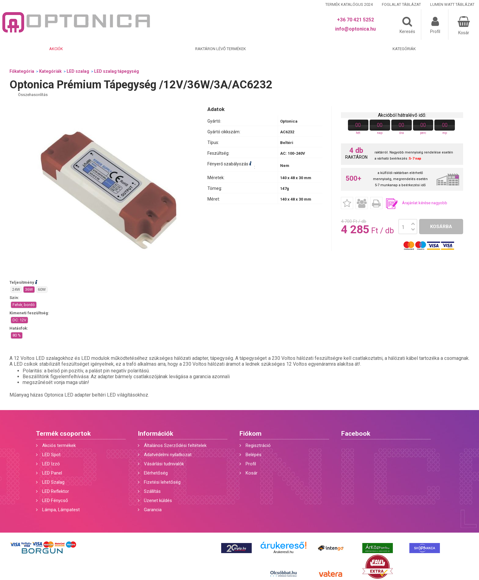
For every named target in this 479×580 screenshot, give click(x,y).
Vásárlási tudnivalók (164, 464)
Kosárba (441, 226)
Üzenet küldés (158, 500)
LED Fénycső (55, 500)
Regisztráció (258, 445)
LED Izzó (51, 464)
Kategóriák (404, 48)
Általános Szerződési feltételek (175, 445)
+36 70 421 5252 (355, 20)
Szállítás (152, 491)
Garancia (153, 509)
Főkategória (21, 71)
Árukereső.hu (283, 552)
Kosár (252, 473)
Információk (155, 433)
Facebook (355, 433)
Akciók (56, 48)
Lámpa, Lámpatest (61, 509)
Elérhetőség (156, 473)
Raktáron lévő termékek (220, 48)
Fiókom (250, 433)
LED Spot (51, 454)
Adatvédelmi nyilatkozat (168, 454)
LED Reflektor (55, 491)
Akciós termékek (59, 445)
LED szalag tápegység (116, 71)
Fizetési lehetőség (162, 482)
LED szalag (78, 71)
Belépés (253, 454)
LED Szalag (53, 482)
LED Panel (52, 473)
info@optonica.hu (355, 29)
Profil (251, 464)
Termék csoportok (63, 433)
